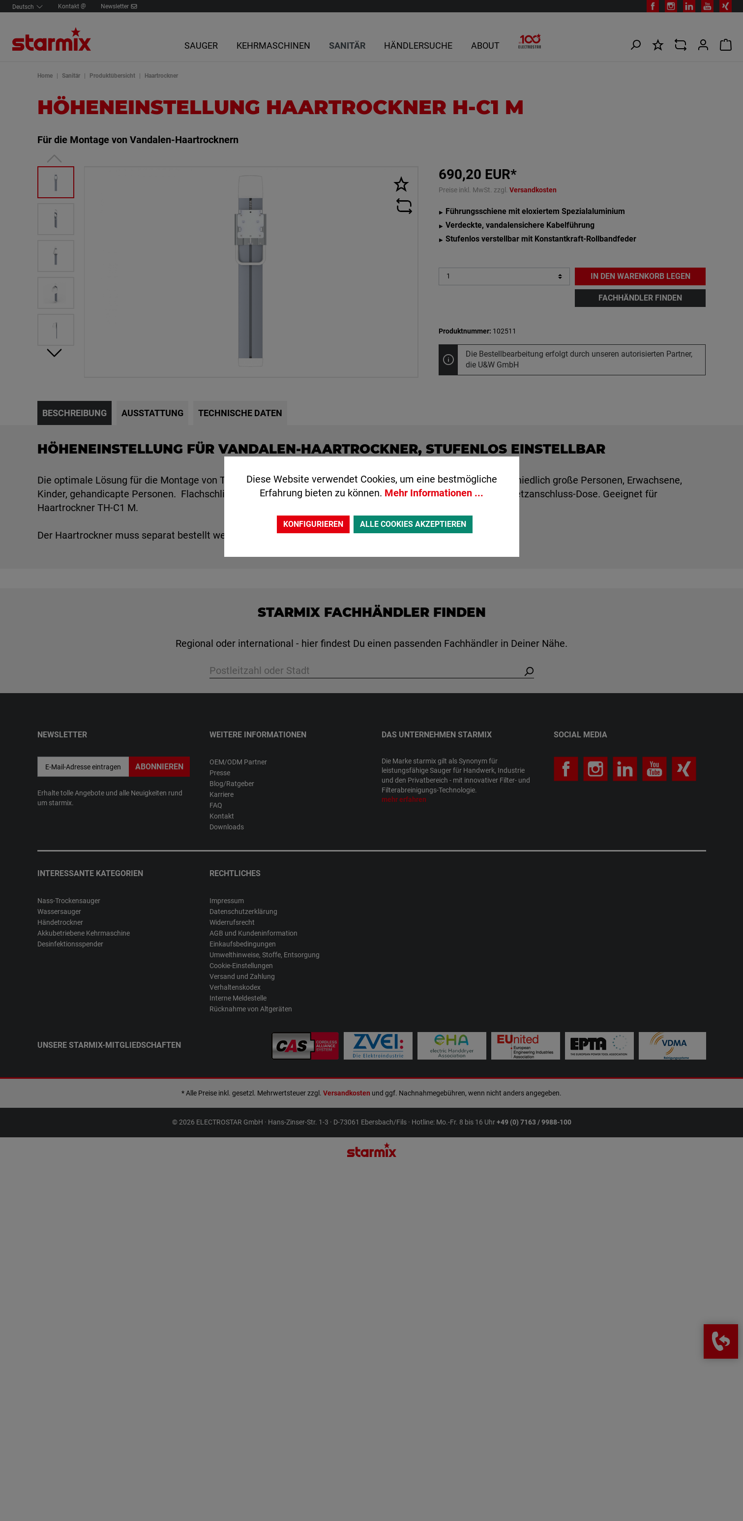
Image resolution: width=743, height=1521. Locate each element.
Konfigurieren (313, 524)
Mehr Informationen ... (434, 493)
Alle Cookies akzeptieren (413, 524)
